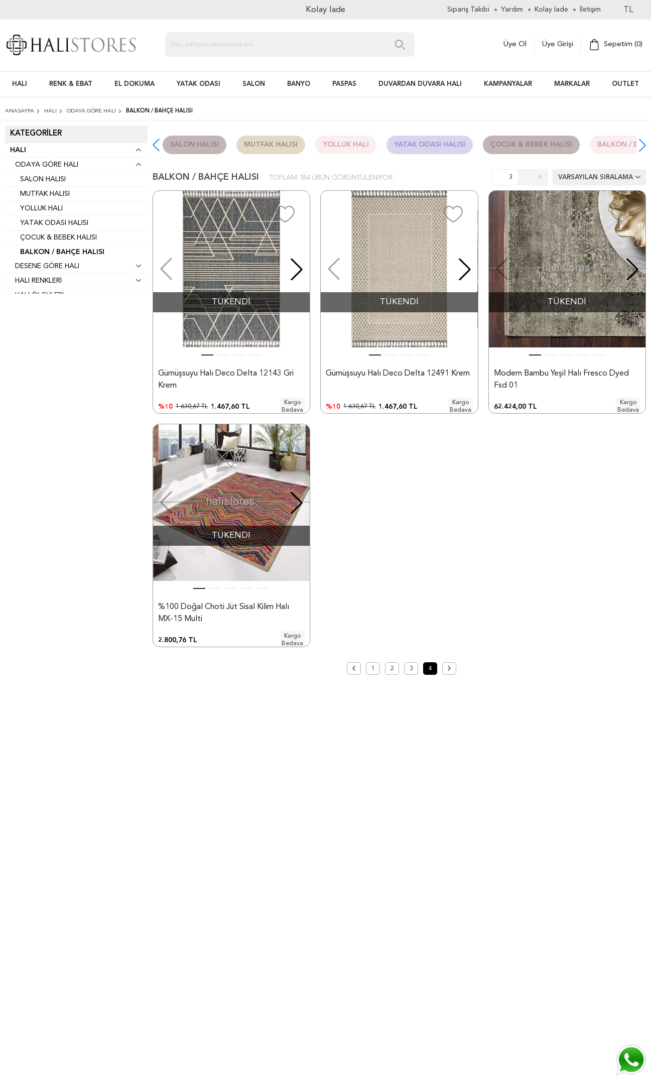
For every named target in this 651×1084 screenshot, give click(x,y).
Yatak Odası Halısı (54, 222)
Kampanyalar (508, 84)
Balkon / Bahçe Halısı (62, 252)
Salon (253, 84)
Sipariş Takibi (468, 9)
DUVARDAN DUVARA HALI (420, 84)
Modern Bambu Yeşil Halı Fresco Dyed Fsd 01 (561, 380)
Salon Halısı (43, 179)
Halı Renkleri (38, 280)
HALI (19, 84)
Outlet (625, 84)
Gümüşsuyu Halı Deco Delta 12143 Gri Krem (226, 380)
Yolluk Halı (41, 208)
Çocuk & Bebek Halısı (58, 237)
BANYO (298, 84)
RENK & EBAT (70, 84)
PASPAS (344, 84)
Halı (18, 150)
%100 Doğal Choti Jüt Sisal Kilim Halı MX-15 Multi (223, 644)
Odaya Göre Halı (46, 164)
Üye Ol (515, 44)
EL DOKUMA (134, 84)
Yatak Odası (198, 84)
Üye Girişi (557, 44)
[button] (642, 145)
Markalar (572, 84)
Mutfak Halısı (45, 193)
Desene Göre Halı (47, 266)
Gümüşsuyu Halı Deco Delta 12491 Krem (398, 374)
